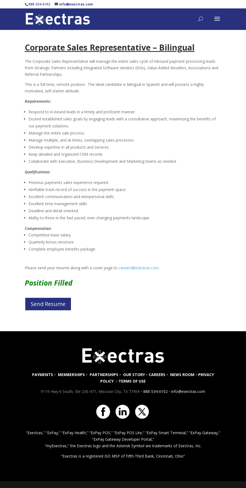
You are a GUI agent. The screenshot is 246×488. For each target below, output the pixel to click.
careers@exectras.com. (139, 267)
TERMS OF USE (132, 381)
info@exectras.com (187, 391)
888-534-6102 (155, 391)
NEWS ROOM (182, 374)
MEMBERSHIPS (71, 374)
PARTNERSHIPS (104, 374)
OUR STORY (133, 374)
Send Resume (48, 304)
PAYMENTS (42, 374)
